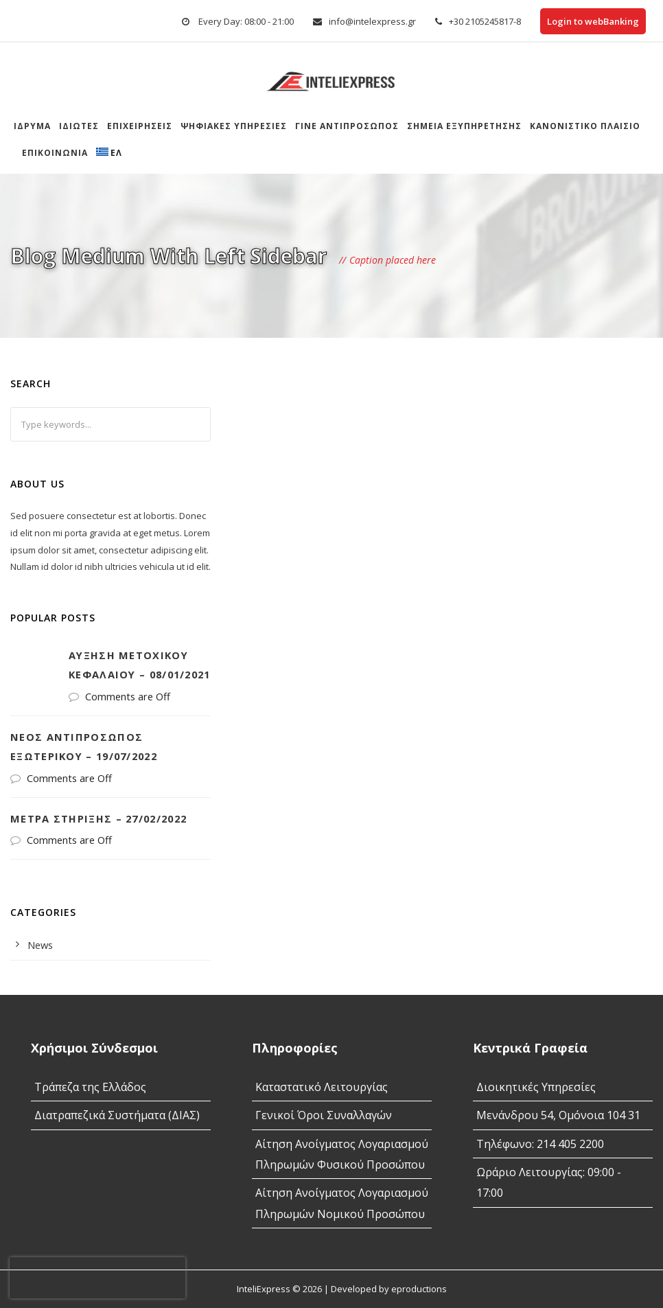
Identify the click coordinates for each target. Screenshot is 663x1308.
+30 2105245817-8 (485, 21)
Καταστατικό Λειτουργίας (321, 1086)
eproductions (419, 1289)
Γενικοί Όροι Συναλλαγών (323, 1115)
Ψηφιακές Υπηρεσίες (234, 126)
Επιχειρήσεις (139, 126)
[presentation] (97, 1277)
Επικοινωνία (55, 153)
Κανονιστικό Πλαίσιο (585, 126)
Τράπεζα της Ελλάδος (90, 1086)
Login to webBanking (593, 21)
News (40, 945)
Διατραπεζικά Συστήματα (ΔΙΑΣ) (117, 1115)
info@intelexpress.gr (372, 21)
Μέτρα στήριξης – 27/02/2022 (98, 818)
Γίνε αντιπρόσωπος (347, 126)
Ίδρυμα (32, 126)
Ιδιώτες (79, 126)
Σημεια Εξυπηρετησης (464, 126)
